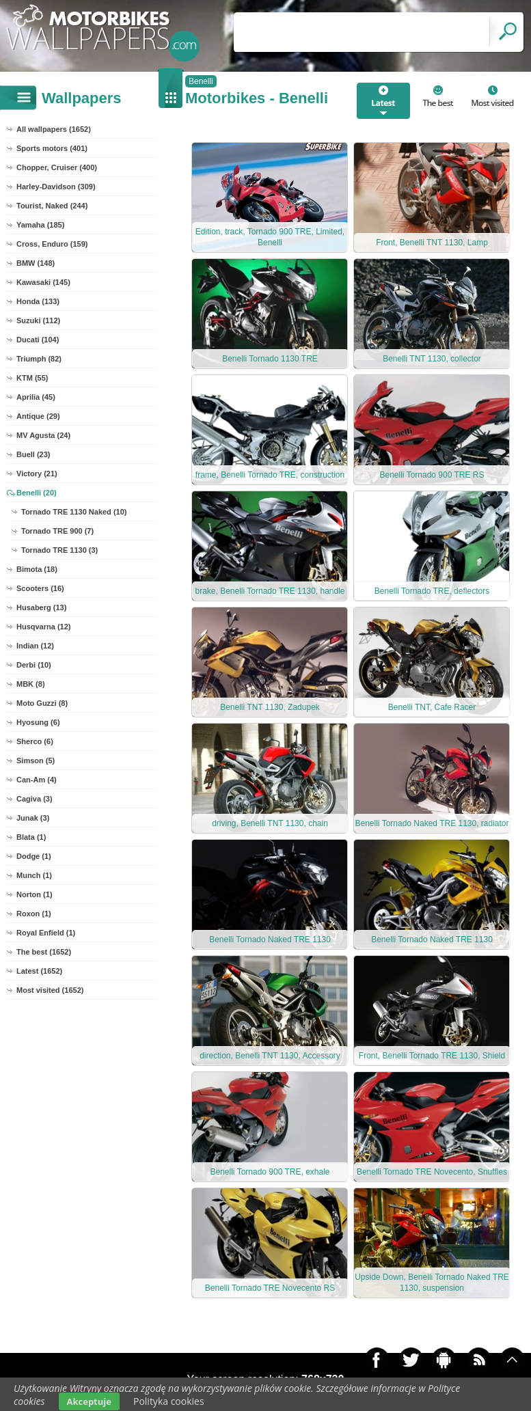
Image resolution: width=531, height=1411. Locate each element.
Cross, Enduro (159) (52, 244)
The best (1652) (43, 952)
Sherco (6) (34, 741)
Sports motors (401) (51, 148)
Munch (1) (34, 875)
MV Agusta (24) (43, 435)
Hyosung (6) (38, 722)
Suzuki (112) (38, 320)
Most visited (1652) (49, 990)
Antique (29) (38, 416)
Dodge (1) (33, 856)
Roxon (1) (33, 913)
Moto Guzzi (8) (42, 703)
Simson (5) (35, 760)
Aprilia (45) (35, 397)
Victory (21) (36, 473)
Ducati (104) (37, 339)
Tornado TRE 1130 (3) (59, 550)
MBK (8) (30, 684)
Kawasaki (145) (43, 282)
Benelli (201, 81)
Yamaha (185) (40, 225)
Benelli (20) (36, 493)
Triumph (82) (39, 359)
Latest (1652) (39, 971)
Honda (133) (37, 301)
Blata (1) (31, 837)
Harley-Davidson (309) (56, 186)
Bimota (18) (36, 569)
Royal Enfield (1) (45, 933)
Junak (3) (32, 818)
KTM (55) (32, 378)
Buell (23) (33, 454)
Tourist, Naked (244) (51, 206)
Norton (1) (34, 894)
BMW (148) (35, 263)
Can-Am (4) (36, 780)
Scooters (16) (40, 588)
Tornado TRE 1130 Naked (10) (73, 512)
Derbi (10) (33, 665)
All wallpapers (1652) (53, 129)
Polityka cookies (168, 1401)
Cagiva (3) (34, 799)
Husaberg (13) (41, 607)
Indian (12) (35, 646)
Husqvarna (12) (43, 626)
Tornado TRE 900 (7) (57, 531)
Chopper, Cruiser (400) (56, 167)
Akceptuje (89, 1401)
